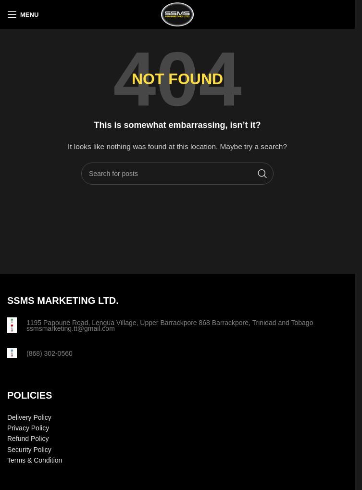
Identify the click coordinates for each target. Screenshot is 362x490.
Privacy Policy (28, 428)
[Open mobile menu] (22, 14)
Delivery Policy (29, 417)
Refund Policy (28, 438)
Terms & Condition (34, 460)
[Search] (177, 174)
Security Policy (29, 449)
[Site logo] (177, 14)
